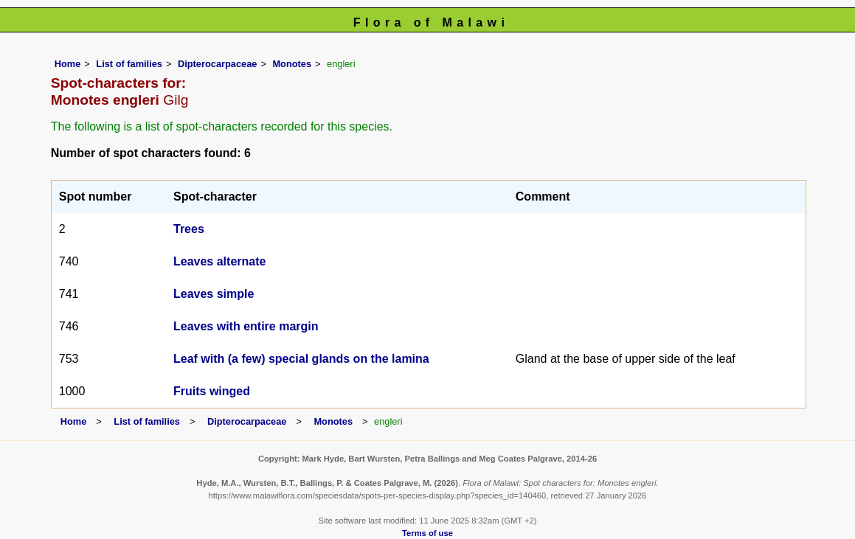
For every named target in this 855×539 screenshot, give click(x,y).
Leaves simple (213, 294)
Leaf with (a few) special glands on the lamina (301, 358)
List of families (129, 63)
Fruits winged (211, 391)
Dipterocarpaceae (217, 63)
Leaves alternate (219, 261)
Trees (188, 229)
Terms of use (427, 533)
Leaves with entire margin (246, 326)
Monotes (291, 63)
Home (68, 63)
